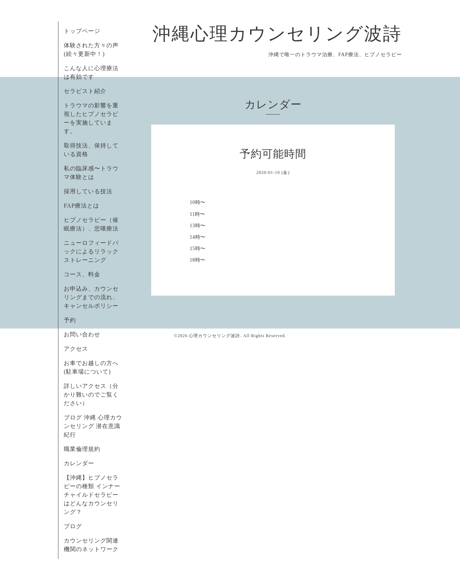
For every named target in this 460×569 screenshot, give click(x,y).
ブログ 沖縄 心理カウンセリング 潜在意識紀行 (93, 426)
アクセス (76, 349)
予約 (70, 320)
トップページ (82, 31)
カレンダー (79, 463)
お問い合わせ (82, 334)
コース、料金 (82, 274)
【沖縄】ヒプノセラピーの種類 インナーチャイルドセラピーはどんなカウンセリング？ (92, 495)
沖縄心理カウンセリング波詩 (277, 34)
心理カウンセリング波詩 (214, 335)
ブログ (73, 526)
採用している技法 (88, 191)
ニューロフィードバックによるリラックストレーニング (91, 251)
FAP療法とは (81, 206)
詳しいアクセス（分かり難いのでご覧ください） (91, 394)
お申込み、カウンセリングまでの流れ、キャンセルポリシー (91, 297)
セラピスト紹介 (85, 91)
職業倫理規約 (82, 449)
